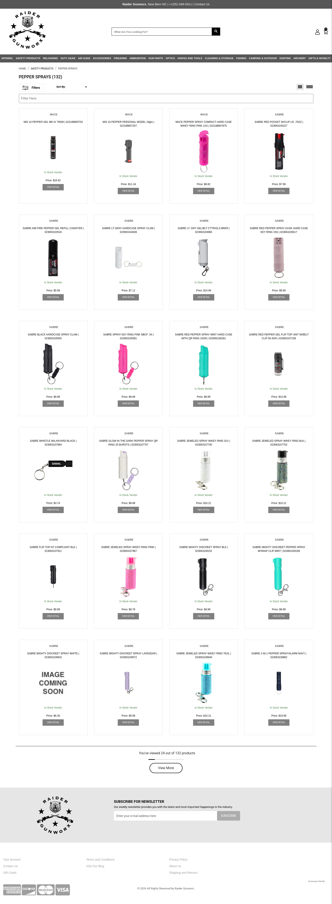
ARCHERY (299, 58)
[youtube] (279, 861)
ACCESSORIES (102, 58)
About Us (175, 866)
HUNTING (285, 58)
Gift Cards (10, 872)
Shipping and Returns (183, 872)
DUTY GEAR (68, 58)
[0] (326, 31)
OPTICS (170, 58)
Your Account (11, 859)
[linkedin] (290, 861)
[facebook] (256, 861)
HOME (22, 68)
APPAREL (7, 58)
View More (166, 768)
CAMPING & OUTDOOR (263, 58)
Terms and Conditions (100, 859)
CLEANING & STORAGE (219, 58)
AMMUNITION (138, 58)
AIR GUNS (84, 58)
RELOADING (50, 58)
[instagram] (268, 861)
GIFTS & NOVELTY (319, 58)
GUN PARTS (155, 58)
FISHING (241, 58)
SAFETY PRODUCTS (28, 58)
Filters (31, 88)
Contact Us (202, 4)
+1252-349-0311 (180, 4)
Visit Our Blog (95, 866)
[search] (216, 32)
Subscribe (228, 815)
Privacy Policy (178, 859)
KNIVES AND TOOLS (190, 58)
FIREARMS (120, 58)
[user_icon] (317, 32)
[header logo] (27, 30)
